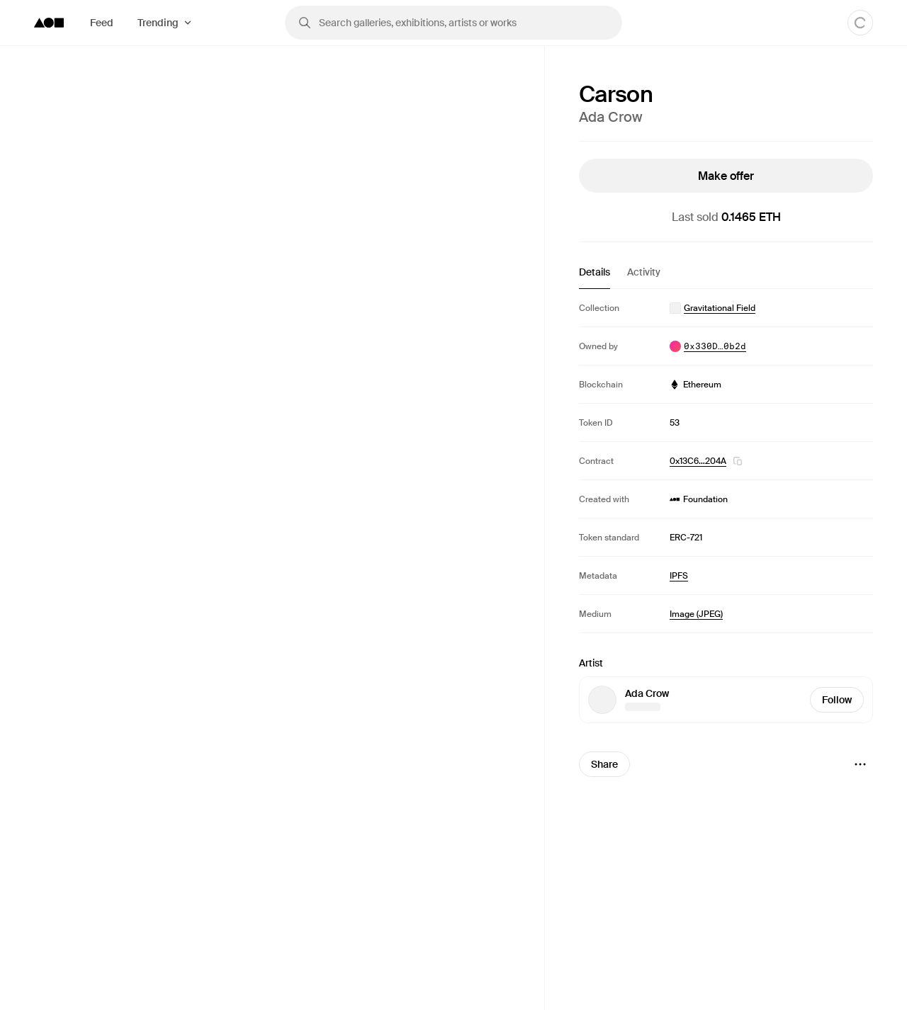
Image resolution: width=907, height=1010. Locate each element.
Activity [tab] (643, 272)
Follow (837, 699)
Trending (158, 22)
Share (604, 764)
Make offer (726, 176)
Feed (101, 22)
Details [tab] (594, 272)
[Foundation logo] (49, 23)
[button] (737, 461)
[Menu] (860, 764)
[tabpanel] (726, 460)
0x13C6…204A (698, 461)
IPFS (679, 575)
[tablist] (726, 277)
